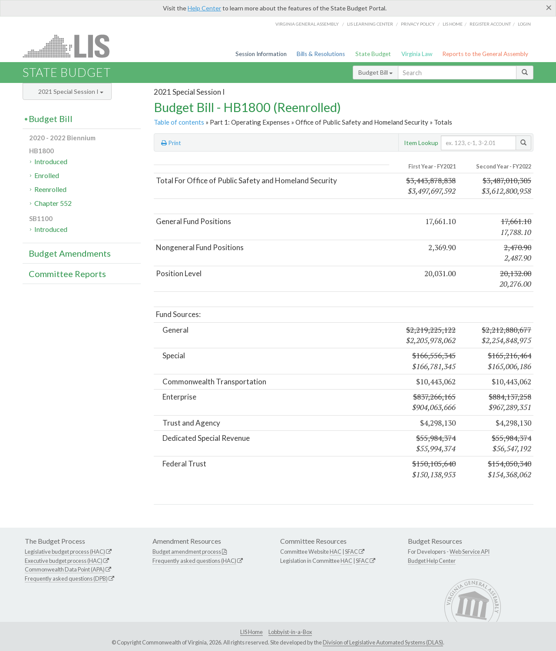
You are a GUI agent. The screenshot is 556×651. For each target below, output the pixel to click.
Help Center (204, 8)
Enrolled (46, 175)
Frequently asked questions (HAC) (194, 560)
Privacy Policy (418, 23)
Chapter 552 (53, 203)
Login (524, 23)
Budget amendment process (186, 551)
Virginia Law (416, 53)
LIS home (453, 23)
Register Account (490, 23)
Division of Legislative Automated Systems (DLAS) (383, 642)
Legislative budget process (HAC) (65, 551)
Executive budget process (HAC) (64, 560)
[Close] (549, 7)
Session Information (261, 53)
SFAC (351, 551)
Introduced (50, 161)
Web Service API (470, 551)
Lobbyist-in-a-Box (290, 631)
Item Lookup (421, 142)
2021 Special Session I (70, 91)
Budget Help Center (432, 560)
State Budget (373, 53)
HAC (335, 551)
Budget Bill (375, 72)
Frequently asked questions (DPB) (66, 578)
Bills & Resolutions (321, 53)
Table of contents (179, 122)
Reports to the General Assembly (485, 53)
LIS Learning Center (370, 23)
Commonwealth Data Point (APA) (65, 569)
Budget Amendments (70, 253)
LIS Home (251, 631)
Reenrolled (50, 189)
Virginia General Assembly (307, 23)
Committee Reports (67, 273)
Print (171, 142)
